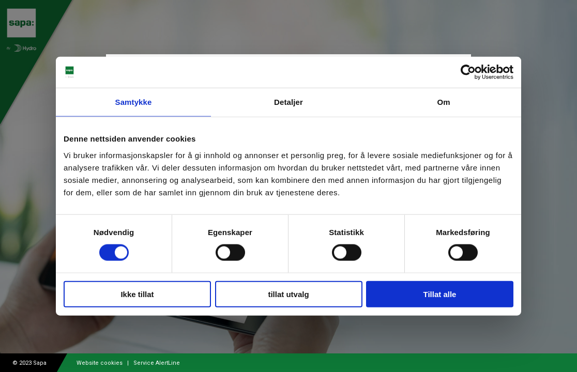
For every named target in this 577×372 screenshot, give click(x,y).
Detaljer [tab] (288, 102)
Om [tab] (443, 102)
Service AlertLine (156, 363)
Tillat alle (440, 293)
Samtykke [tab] (133, 102)
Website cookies (100, 363)
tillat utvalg (288, 293)
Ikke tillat (137, 293)
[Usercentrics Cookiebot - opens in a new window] (468, 72)
